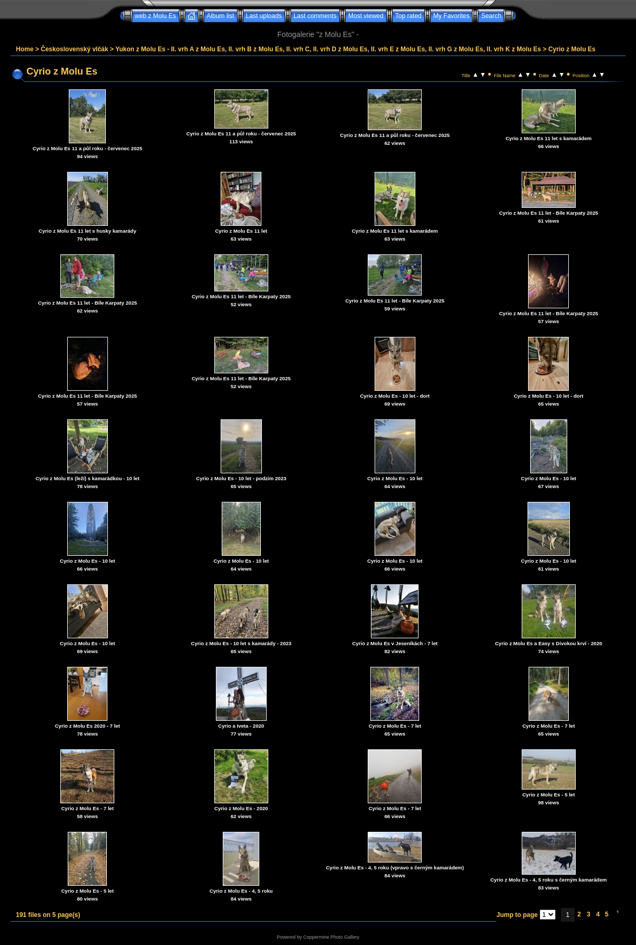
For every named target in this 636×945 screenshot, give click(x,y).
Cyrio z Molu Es (571, 49)
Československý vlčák (74, 49)
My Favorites (451, 16)
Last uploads (264, 16)
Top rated (408, 16)
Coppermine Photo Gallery (331, 937)
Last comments (315, 16)
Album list (220, 16)
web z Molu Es (155, 16)
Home (24, 49)
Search (491, 16)
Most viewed (366, 16)
